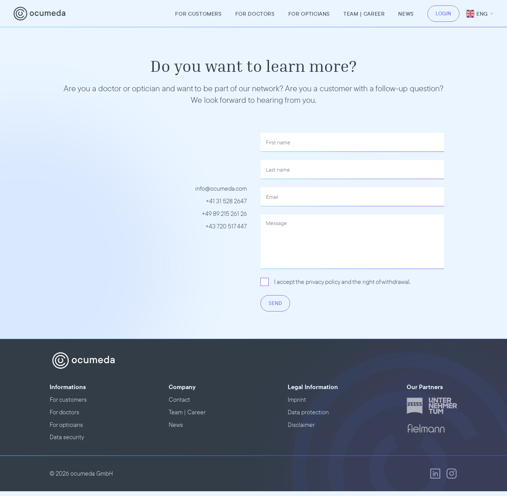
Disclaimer (301, 425)
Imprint (297, 399)
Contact (179, 399)
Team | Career (187, 412)
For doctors (255, 13)
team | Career (364, 13)
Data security (67, 437)
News (406, 13)
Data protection (308, 412)
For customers (198, 13)
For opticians (309, 13)
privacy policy (323, 282)
